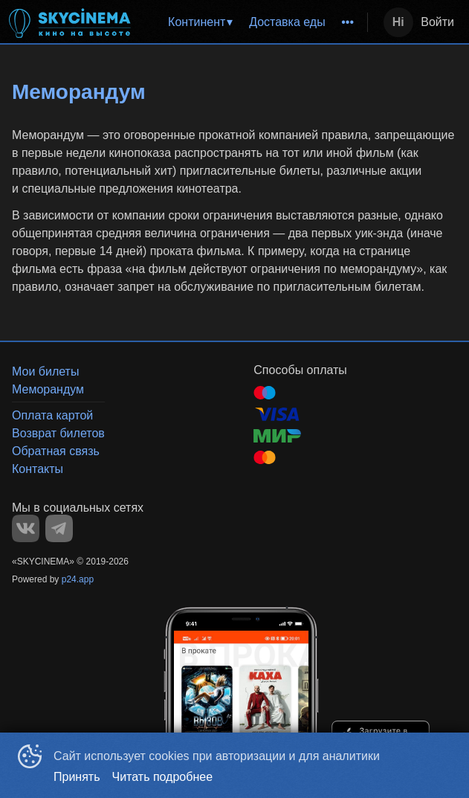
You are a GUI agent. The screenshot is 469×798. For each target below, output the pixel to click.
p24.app (78, 579)
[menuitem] (199, 22)
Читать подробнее (162, 776)
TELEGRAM (59, 528)
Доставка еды (287, 22)
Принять (77, 776)
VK (25, 528)
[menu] (253, 22)
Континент (196, 22)
